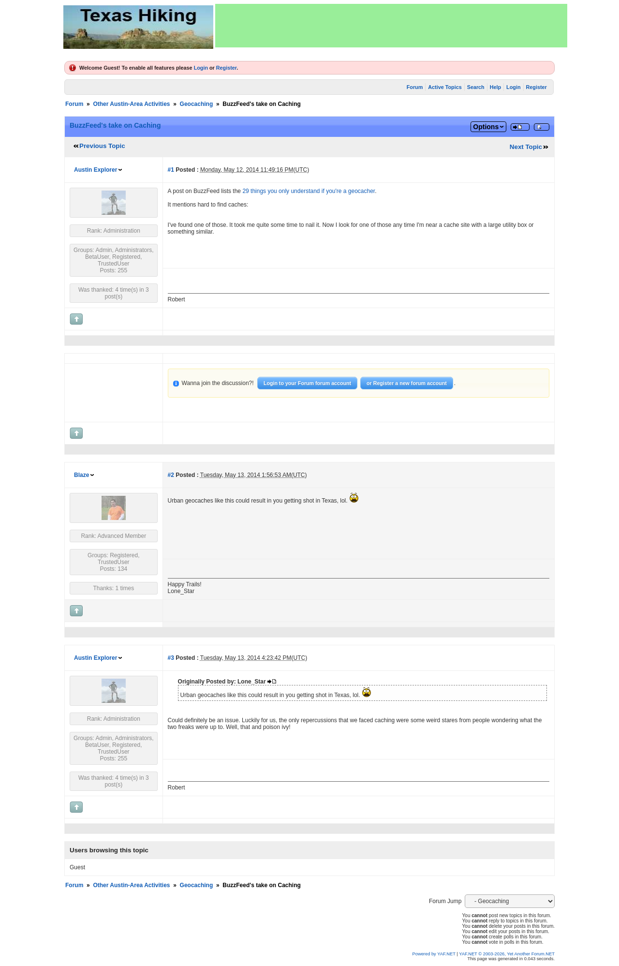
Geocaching (196, 104)
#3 (171, 657)
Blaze (81, 475)
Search (476, 87)
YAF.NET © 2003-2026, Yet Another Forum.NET (507, 953)
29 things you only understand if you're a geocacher (308, 191)
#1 (171, 169)
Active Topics (444, 87)
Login (201, 68)
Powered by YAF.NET (434, 953)
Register (226, 68)
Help (495, 87)
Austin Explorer (95, 169)
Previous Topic (102, 145)
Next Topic (526, 146)
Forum (415, 87)
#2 (171, 475)
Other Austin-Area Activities (131, 104)
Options (486, 127)
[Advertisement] (391, 25)
